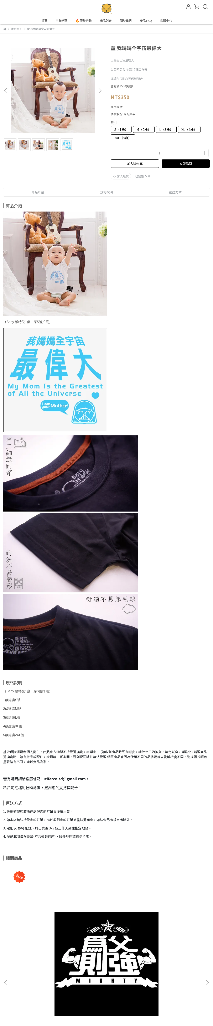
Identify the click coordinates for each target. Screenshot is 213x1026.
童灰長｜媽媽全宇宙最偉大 (106, 930)
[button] (99, 90)
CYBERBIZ (84, 1015)
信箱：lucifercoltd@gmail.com (24, 1000)
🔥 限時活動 (84, 21)
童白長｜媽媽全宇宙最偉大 (173, 930)
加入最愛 (121, 176)
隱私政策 (70, 980)
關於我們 (125, 21)
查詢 (6, 980)
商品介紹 (37, 192)
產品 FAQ (146, 21)
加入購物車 (135, 163)
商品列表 (105, 21)
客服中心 (166, 21)
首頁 (44, 21)
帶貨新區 (61, 21)
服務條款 (86, 980)
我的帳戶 (53, 980)
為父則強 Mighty (40, 930)
